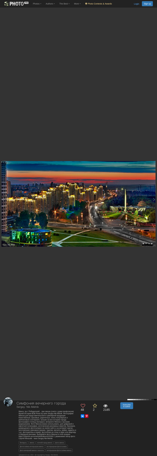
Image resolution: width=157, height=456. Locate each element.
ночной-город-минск (44, 443)
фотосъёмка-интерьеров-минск (32, 446)
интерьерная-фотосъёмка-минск (59, 450)
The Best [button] (64, 4)
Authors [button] (50, 4)
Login (136, 4)
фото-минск (59, 443)
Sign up (147, 4)
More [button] (77, 4)
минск (32, 443)
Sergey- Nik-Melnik (28, 407)
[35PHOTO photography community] (16, 3)
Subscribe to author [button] (127, 406)
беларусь (23, 443)
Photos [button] (37, 4)
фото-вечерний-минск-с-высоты (32, 450)
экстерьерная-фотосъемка (57, 446)
